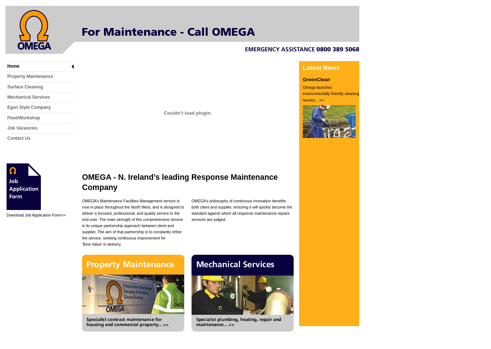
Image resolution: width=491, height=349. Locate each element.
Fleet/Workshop (23, 117)
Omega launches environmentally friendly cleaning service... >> (331, 93)
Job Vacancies (22, 128)
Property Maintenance (30, 76)
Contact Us (18, 138)
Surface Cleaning (25, 87)
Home (13, 66)
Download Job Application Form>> (36, 215)
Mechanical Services (28, 97)
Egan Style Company (29, 107)
